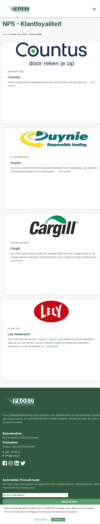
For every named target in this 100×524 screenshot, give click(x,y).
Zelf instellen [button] (40, 519)
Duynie (16, 163)
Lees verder (64, 171)
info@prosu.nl (12, 455)
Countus (14, 77)
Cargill (15, 248)
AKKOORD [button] (58, 520)
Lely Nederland (19, 334)
